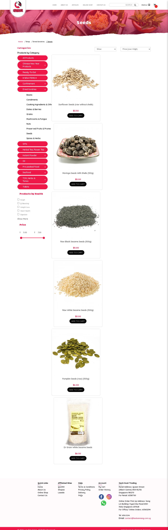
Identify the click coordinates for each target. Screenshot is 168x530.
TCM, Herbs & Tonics (29, 179)
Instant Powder (30, 155)
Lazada (61, 492)
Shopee (61, 490)
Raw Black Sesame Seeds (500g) (75, 241)
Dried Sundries (39, 42)
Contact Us (42, 495)
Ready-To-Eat (29, 72)
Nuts (29, 124)
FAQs (80, 495)
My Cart (102, 487)
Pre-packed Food (31, 166)
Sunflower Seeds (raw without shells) (76, 104)
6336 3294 (126, 515)
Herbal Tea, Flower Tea (33, 149)
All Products (28, 58)
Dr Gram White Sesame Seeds (78, 447)
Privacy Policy (84, 490)
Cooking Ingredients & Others (40, 104)
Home (20, 42)
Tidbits (26, 186)
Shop (28, 42)
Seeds (50, 42)
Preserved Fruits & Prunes (39, 128)
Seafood (27, 172)
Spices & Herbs (34, 138)
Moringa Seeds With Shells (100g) (78, 173)
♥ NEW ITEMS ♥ (30, 78)
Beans (29, 95)
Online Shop (43, 492)
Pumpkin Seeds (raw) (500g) (75, 378)
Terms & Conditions (86, 487)
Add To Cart (76, 115)
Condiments (32, 99)
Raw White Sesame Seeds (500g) (78, 310)
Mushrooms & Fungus (37, 119)
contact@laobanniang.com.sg (137, 518)
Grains (30, 114)
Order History (104, 490)
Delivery (81, 492)
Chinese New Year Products (31, 65)
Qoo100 (61, 487)
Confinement (29, 83)
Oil (24, 161)
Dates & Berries (34, 109)
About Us (42, 490)
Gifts (25, 144)
